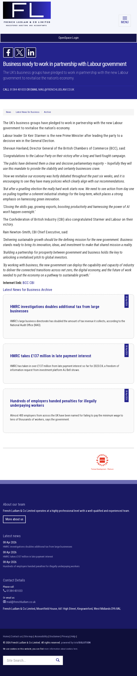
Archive (47, 112)
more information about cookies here (60, 649)
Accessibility (41, 636)
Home (6, 636)
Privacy (65, 636)
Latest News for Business (27, 112)
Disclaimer (54, 636)
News (8, 112)
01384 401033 (18, 89)
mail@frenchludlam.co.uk (56, 89)
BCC (26, 283)
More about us (14, 519)
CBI (31, 283)
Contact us (16, 636)
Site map (28, 636)
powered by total (76, 642)
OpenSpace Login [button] (69, 38)
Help (73, 636)
